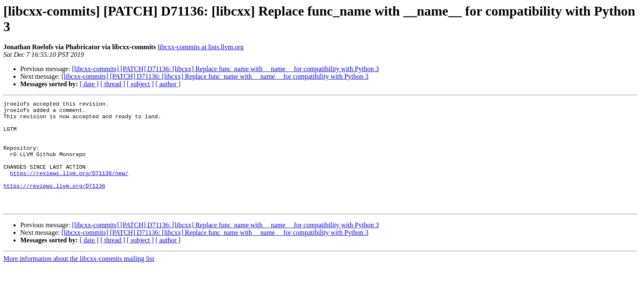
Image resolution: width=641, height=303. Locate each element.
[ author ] (168, 84)
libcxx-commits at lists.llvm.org (201, 46)
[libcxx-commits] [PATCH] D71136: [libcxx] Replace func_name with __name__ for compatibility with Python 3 (225, 68)
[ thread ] (112, 84)
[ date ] (89, 84)
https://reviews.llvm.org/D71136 (54, 203)
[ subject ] (140, 84)
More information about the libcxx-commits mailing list (78, 280)
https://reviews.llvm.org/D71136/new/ (69, 188)
